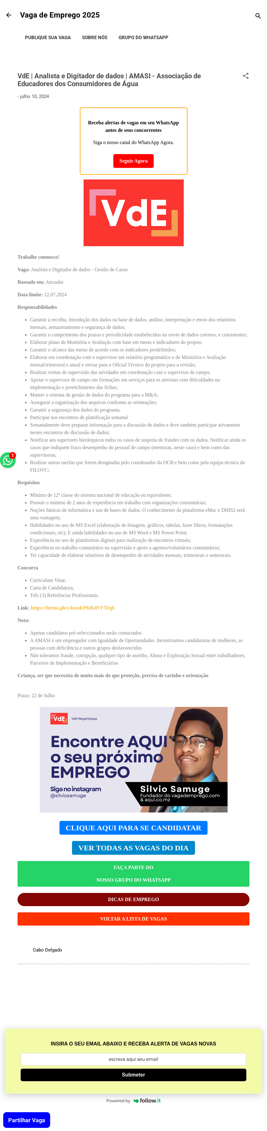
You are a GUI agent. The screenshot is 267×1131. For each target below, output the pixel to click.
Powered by (133, 1100)
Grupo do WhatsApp (143, 37)
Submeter (133, 1074)
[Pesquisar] (258, 17)
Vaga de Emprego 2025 (60, 15)
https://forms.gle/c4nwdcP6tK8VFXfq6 (72, 607)
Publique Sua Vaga (48, 37)
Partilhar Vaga (27, 1120)
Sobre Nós (94, 37)
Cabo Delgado (47, 950)
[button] (245, 77)
